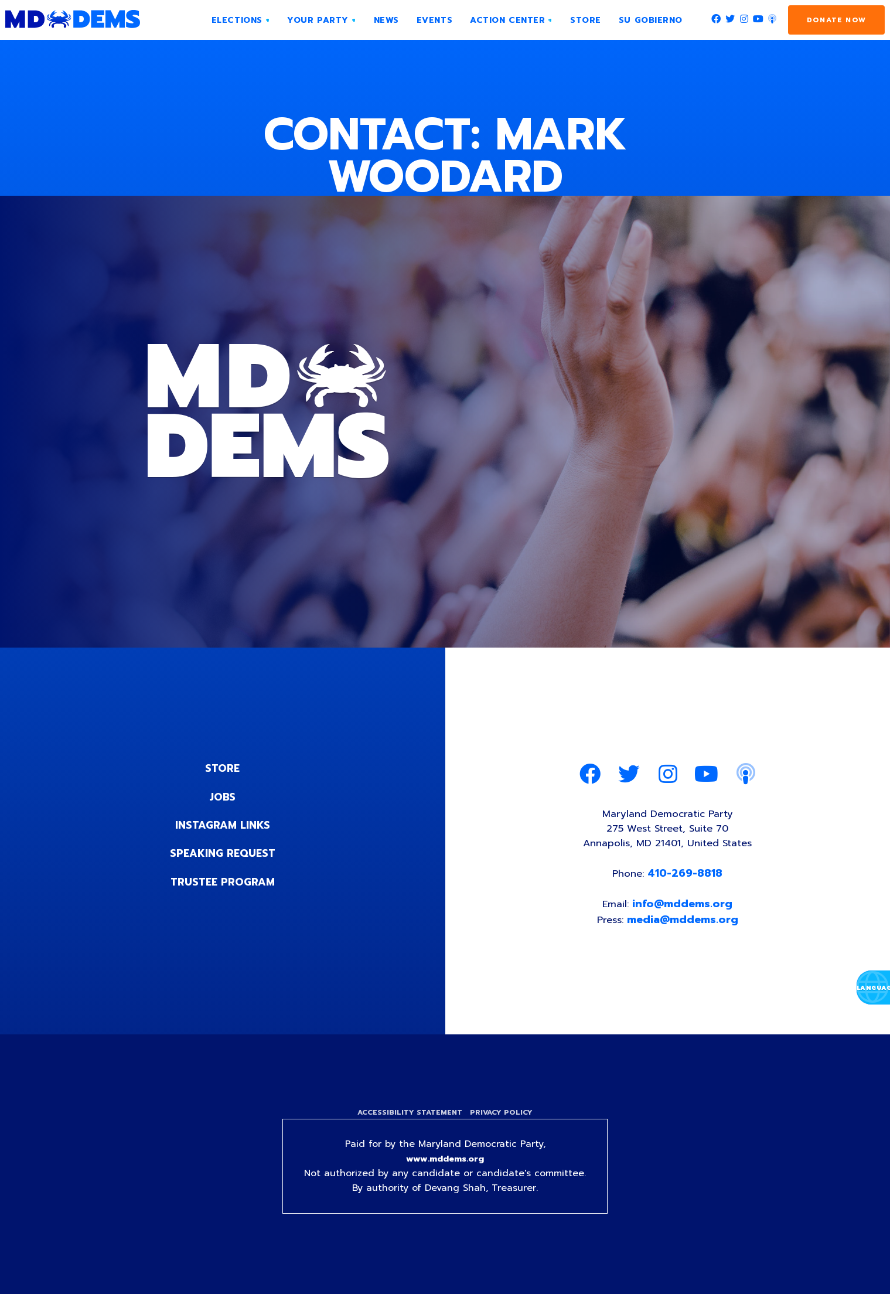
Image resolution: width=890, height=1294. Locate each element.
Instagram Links (222, 824)
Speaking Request (222, 852)
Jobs (222, 796)
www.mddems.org (445, 1167)
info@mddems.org (683, 909)
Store (222, 768)
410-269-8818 (687, 877)
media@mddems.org (684, 925)
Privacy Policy (503, 1119)
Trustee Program (222, 881)
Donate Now (836, 20)
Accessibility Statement (408, 1119)
